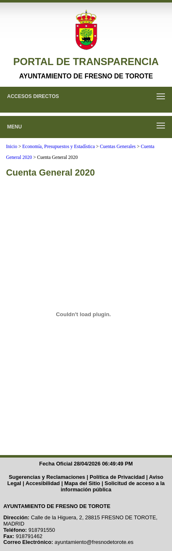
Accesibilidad (42, 483)
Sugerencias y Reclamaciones (47, 477)
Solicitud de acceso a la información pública (113, 486)
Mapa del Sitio (82, 483)
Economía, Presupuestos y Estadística (58, 146)
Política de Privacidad (117, 477)
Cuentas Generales (118, 146)
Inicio (11, 146)
